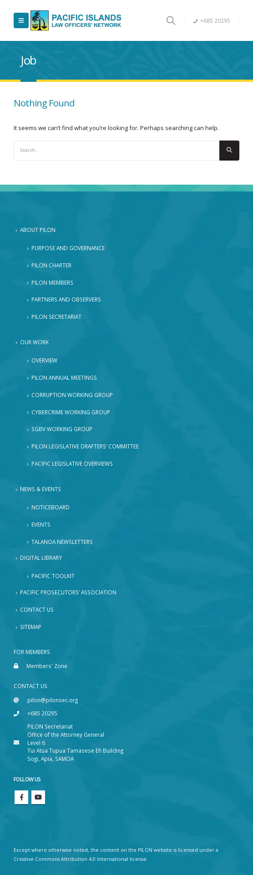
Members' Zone (46, 665)
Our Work (34, 342)
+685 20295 (211, 20)
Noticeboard (50, 507)
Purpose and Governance (68, 247)
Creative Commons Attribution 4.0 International (71, 859)
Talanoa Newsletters (62, 541)
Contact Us (37, 609)
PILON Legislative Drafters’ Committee (85, 446)
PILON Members (52, 282)
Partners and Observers (66, 299)
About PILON (38, 229)
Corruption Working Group (72, 394)
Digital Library (41, 557)
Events (41, 524)
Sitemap (30, 626)
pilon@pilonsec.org (52, 700)
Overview (44, 360)
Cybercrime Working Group (70, 412)
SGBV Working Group (61, 428)
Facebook (21, 797)
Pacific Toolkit (53, 575)
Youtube (38, 797)
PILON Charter (51, 265)
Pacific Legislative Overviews (72, 463)
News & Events (40, 489)
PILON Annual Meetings (64, 377)
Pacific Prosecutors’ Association (68, 592)
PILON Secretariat (56, 316)
